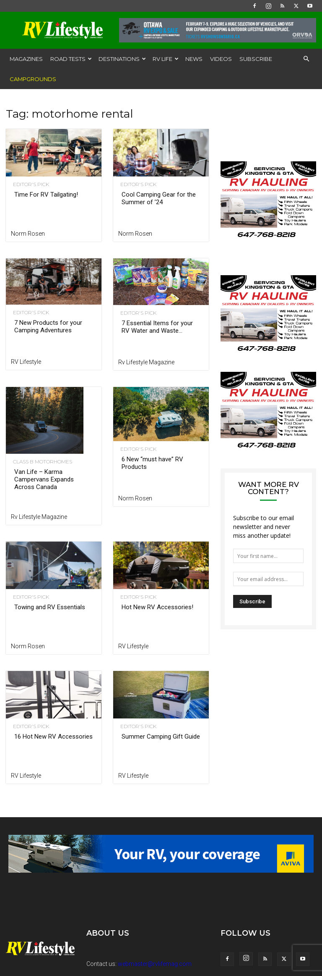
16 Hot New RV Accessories (53, 736)
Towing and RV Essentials (49, 607)
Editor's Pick (29, 184)
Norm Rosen (28, 233)
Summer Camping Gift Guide (161, 736)
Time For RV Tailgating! (46, 194)
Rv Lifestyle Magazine (146, 362)
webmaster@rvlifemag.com (155, 963)
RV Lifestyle (26, 361)
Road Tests (71, 58)
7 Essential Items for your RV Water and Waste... (157, 326)
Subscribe (255, 58)
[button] (306, 59)
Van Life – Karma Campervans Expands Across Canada (44, 479)
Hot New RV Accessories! (157, 607)
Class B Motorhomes (40, 461)
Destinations (122, 58)
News (194, 58)
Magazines (26, 58)
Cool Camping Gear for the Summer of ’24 (159, 198)
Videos (221, 58)
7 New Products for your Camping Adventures (48, 326)
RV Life (166, 58)
